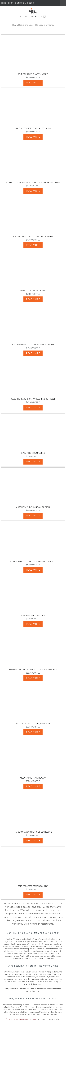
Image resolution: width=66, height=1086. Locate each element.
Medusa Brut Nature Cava (33, 778)
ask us (34, 1019)
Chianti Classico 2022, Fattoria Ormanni (33, 237)
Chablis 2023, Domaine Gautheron (33, 507)
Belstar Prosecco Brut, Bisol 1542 (33, 724)
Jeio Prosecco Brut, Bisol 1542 (33, 886)
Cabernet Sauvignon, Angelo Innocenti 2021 (33, 399)
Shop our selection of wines (17, 1019)
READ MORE (33, 82)
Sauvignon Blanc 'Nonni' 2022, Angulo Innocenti (33, 670)
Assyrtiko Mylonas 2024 (33, 615)
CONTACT (24, 16)
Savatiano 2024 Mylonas (33, 453)
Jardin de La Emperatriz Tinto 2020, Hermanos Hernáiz (33, 182)
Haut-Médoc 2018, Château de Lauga (33, 128)
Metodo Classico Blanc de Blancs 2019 (33, 832)
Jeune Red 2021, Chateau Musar (33, 74)
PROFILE (35, 16)
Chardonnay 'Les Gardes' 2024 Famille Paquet (33, 561)
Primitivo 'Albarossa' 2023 (33, 291)
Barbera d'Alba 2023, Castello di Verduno (33, 345)
